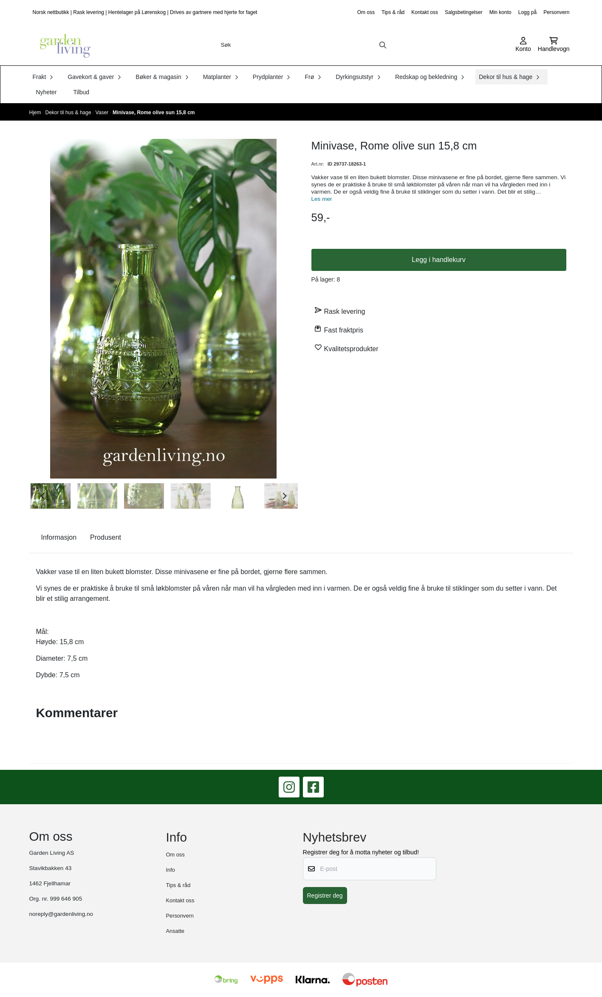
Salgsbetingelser (464, 12)
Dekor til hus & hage (69, 112)
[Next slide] (284, 496)
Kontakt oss (424, 12)
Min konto (500, 12)
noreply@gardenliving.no (61, 914)
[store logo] (62, 45)
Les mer (321, 199)
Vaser (103, 112)
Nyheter (46, 92)
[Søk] (303, 45)
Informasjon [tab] (59, 537)
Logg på (527, 12)
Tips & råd (393, 12)
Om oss (366, 12)
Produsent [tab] (105, 537)
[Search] (382, 45)
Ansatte (175, 931)
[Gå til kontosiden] (523, 45)
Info (170, 870)
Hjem (35, 112)
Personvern (556, 12)
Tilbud (81, 92)
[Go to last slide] (43, 496)
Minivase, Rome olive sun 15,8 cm (154, 112)
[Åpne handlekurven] (553, 45)
